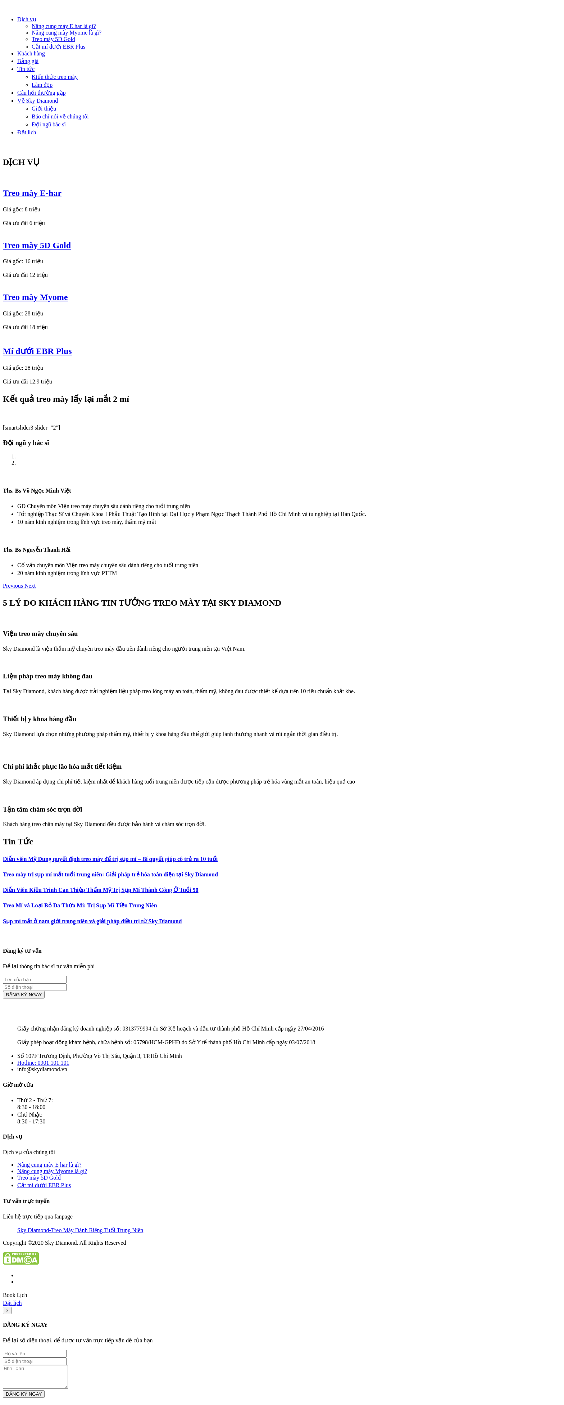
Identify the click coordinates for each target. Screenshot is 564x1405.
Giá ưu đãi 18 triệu (25, 327)
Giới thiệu (44, 109)
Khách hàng (31, 53)
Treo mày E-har (32, 193)
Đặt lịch (26, 132)
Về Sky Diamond (37, 101)
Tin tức (26, 69)
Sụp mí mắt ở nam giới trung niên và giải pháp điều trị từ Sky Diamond (92, 921)
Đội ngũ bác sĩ (49, 124)
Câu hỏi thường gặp (41, 93)
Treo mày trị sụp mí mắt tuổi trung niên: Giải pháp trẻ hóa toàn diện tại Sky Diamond (110, 874)
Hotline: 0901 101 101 (43, 1063)
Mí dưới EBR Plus (37, 351)
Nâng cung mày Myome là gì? (66, 33)
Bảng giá (27, 61)
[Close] (7, 1310)
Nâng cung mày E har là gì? (64, 26)
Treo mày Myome (35, 297)
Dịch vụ (26, 19)
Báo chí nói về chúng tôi (60, 116)
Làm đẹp (42, 85)
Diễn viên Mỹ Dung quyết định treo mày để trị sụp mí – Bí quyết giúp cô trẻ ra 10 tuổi (110, 859)
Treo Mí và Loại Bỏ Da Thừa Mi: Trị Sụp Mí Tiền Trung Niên (80, 905)
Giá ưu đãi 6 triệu (24, 223)
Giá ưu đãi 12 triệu (25, 275)
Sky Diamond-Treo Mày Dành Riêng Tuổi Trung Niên (80, 1230)
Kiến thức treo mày (55, 77)
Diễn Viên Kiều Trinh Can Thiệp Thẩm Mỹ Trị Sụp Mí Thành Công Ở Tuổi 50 (101, 890)
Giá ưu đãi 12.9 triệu (27, 381)
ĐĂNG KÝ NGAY (24, 994)
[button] (13, 586)
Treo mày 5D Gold (53, 39)
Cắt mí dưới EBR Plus (58, 47)
